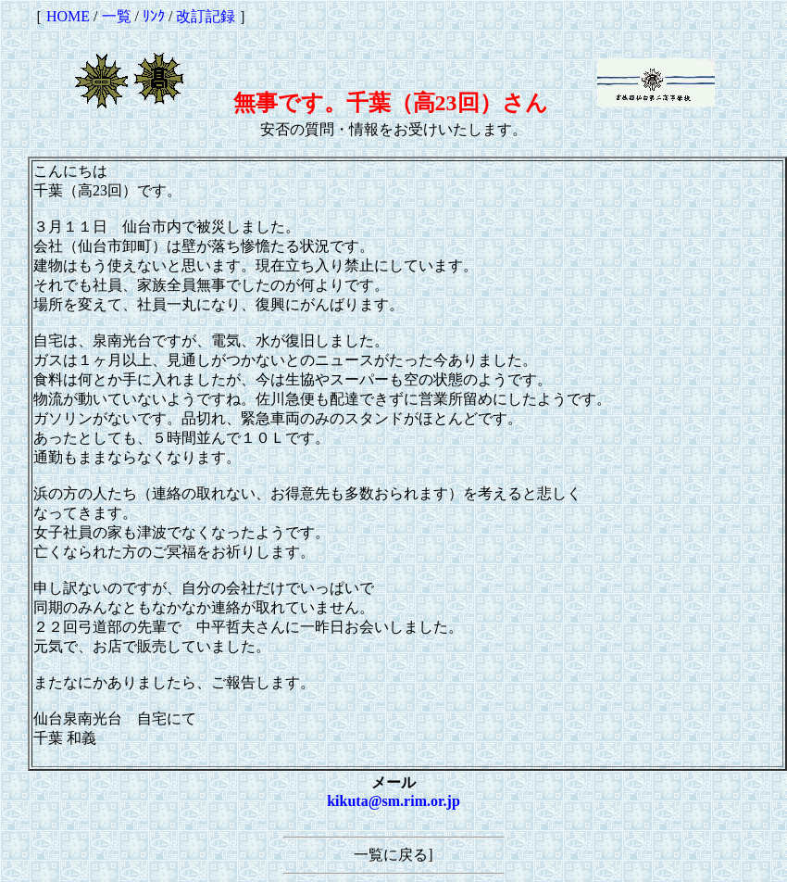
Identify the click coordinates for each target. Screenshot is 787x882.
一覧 (116, 16)
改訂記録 (205, 16)
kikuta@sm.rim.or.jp (393, 801)
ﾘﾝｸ (154, 16)
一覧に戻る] (393, 855)
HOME (68, 16)
